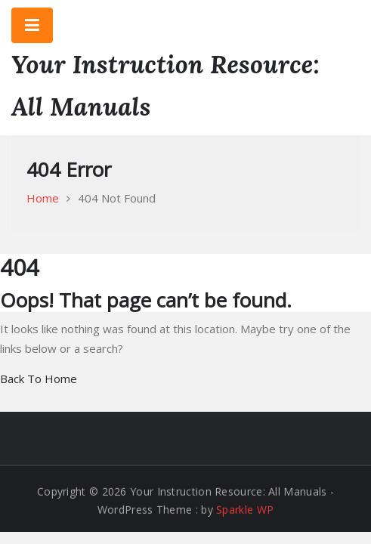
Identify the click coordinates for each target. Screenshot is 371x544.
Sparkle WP (245, 509)
